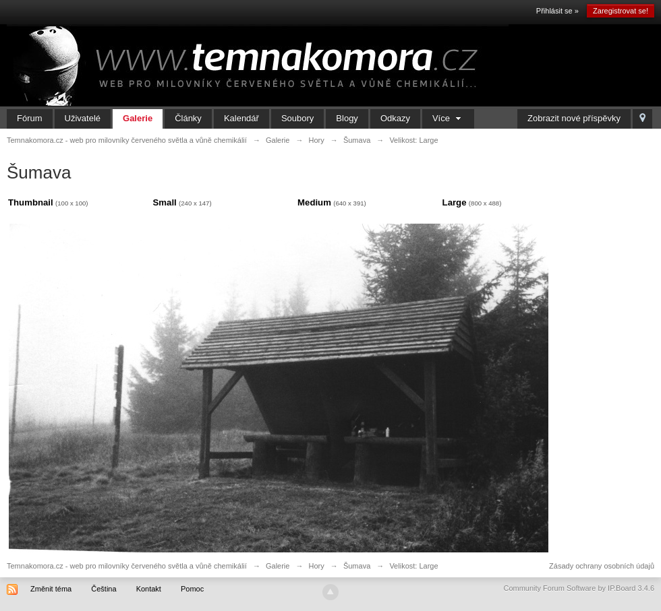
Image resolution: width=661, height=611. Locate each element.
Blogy (347, 118)
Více (448, 118)
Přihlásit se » (557, 11)
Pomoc (192, 589)
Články (188, 118)
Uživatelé (82, 118)
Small (165, 202)
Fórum (29, 118)
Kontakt (148, 589)
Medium (314, 202)
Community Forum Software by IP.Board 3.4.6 (578, 588)
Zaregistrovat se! (620, 11)
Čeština (103, 589)
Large (454, 202)
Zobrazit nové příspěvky (574, 118)
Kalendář (241, 118)
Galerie (137, 118)
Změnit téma (50, 589)
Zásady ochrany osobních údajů (601, 566)
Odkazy (395, 118)
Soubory (297, 118)
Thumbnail (30, 202)
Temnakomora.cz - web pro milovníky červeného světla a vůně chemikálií (127, 566)
